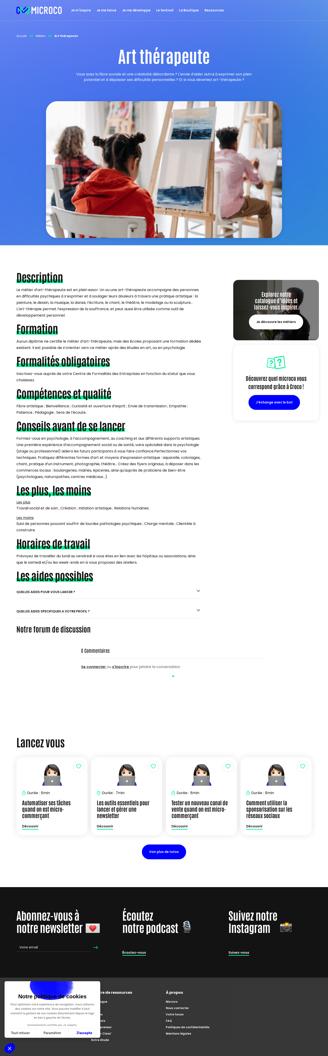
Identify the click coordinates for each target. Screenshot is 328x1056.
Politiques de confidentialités (187, 1027)
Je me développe (136, 10)
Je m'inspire (81, 10)
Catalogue (99, 1002)
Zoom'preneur (101, 1027)
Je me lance (106, 10)
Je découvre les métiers (276, 322)
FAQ (169, 1021)
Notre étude (100, 1040)
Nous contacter (177, 1008)
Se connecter (94, 666)
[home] (39, 10)
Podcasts (98, 1021)
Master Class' (101, 1033)
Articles (96, 1014)
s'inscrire (121, 666)
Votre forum (175, 1014)
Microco (171, 1002)
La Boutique (189, 10)
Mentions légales (178, 1033)
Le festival (164, 10)
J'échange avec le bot (274, 402)
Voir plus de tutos (164, 851)
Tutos (95, 1008)
